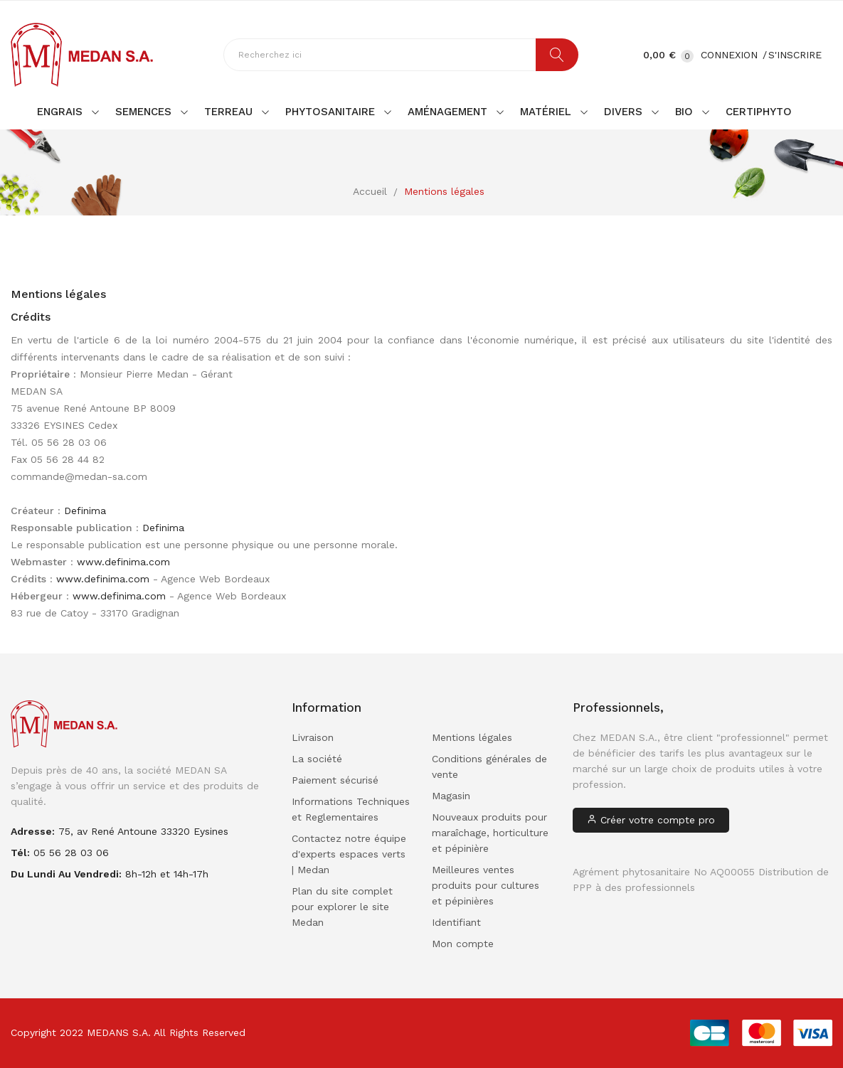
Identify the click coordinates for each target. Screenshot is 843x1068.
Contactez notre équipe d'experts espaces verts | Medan (349, 854)
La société (317, 758)
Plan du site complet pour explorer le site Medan (342, 906)
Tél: (20, 852)
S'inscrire (795, 54)
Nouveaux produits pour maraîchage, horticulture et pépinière (490, 832)
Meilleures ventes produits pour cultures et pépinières (485, 885)
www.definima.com (123, 561)
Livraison (313, 737)
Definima (85, 510)
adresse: (33, 831)
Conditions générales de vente (489, 766)
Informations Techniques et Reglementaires (351, 809)
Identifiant (456, 922)
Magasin (451, 795)
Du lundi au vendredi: (66, 874)
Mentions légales (472, 737)
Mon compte (463, 943)
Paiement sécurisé (335, 780)
